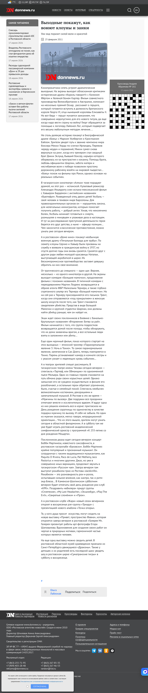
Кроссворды (71, 613)
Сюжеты (68, 10)
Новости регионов (47, 616)
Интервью (80, 10)
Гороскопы (101, 613)
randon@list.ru (48, 668)
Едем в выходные (23, 613)
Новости (56, 10)
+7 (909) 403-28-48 (16, 665)
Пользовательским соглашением (31, 681)
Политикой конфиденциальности (52, 681)
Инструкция (42, 613)
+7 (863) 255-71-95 (16, 662)
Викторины (86, 613)
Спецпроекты (96, 10)
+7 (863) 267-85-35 (50, 662)
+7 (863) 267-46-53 (50, 665)
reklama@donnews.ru (17, 668)
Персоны (56, 613)
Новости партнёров (24, 616)
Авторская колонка (120, 613)
